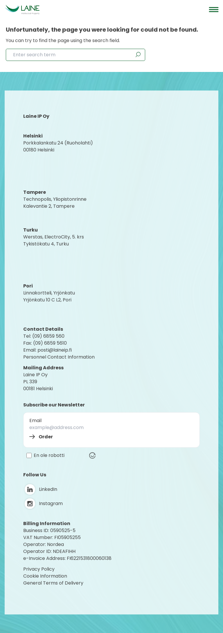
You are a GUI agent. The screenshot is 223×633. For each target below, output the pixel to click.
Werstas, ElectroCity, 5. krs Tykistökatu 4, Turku (54, 240)
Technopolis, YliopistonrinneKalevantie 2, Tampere (55, 202)
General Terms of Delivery (53, 583)
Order (46, 436)
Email (35, 420)
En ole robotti (49, 455)
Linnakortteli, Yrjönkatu (49, 293)
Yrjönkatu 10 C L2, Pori (47, 299)
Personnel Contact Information (59, 357)
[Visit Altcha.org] (92, 455)
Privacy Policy (39, 569)
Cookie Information (45, 576)
